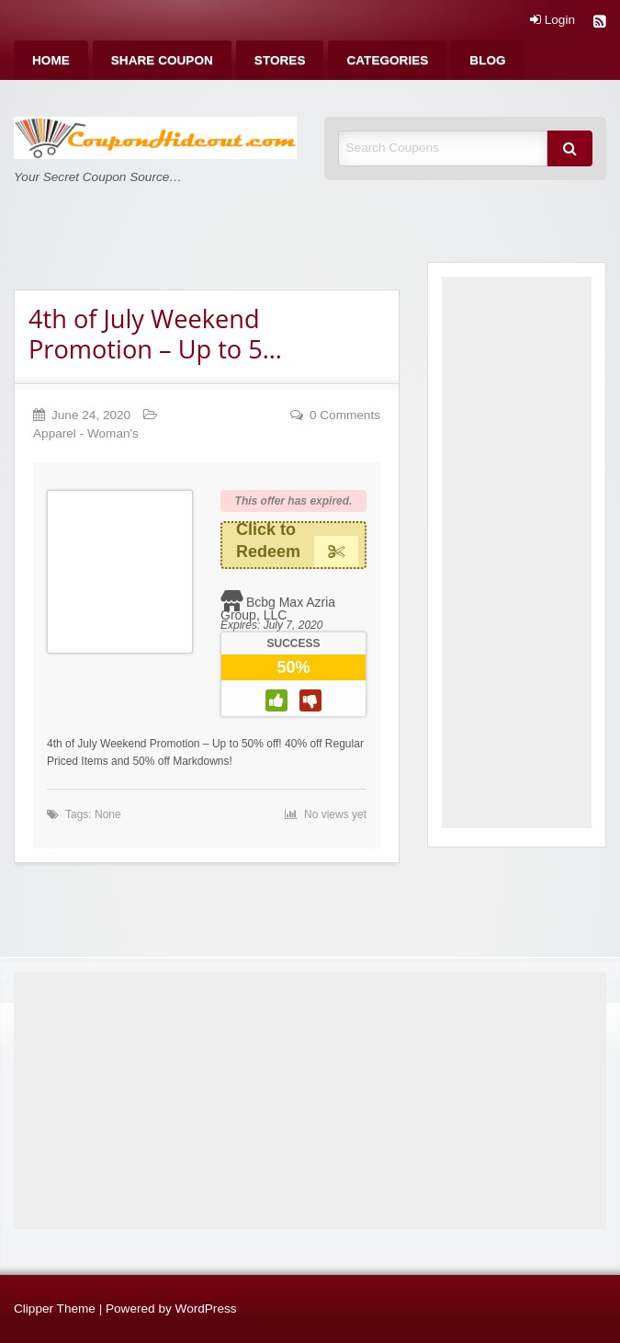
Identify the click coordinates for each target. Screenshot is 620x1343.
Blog (487, 60)
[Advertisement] (517, 552)
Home (51, 60)
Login (552, 20)
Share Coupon (162, 60)
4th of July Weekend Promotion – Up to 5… (155, 334)
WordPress (206, 1308)
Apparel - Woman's (86, 433)
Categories (387, 60)
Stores (280, 60)
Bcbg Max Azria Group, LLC (277, 608)
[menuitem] (51, 60)
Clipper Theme (55, 1308)
